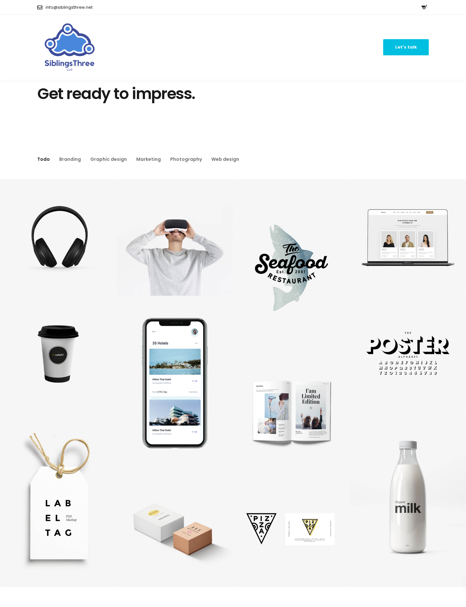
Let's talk (406, 47)
